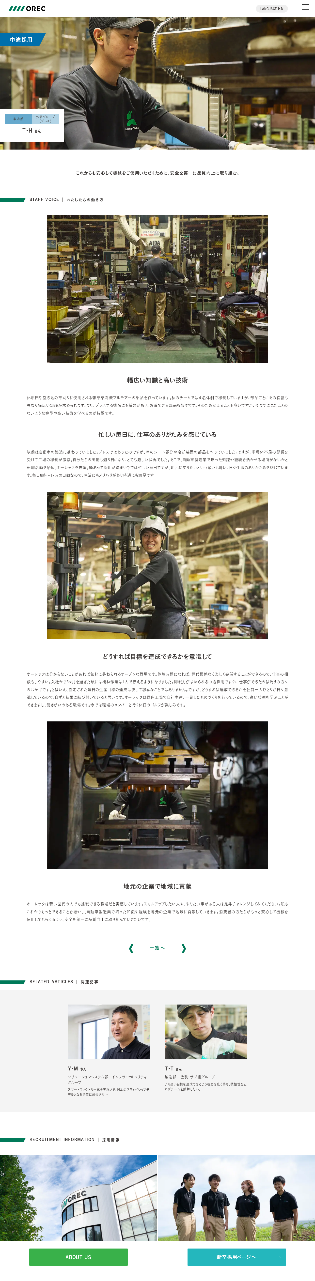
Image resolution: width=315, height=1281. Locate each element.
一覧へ (157, 948)
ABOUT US (94, 1257)
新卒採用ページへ (249, 1257)
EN (272, 8)
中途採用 (21, 39)
